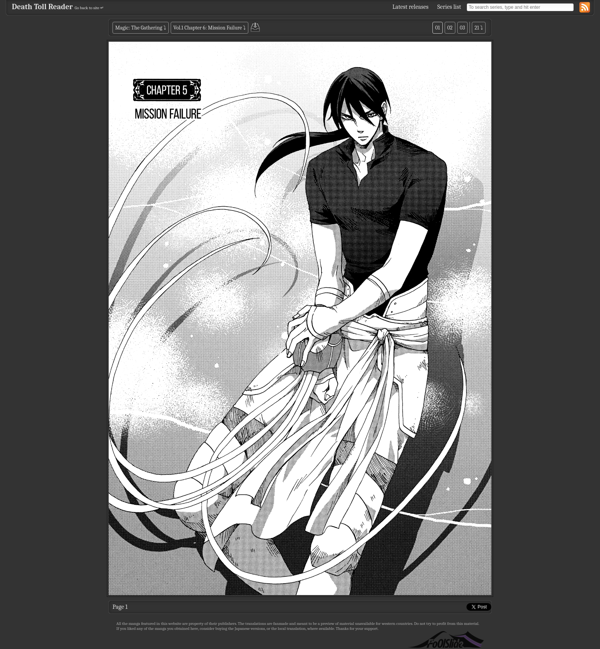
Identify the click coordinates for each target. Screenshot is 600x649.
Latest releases (411, 6)
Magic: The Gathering (138, 27)
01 (437, 27)
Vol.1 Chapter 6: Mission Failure (207, 27)
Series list (449, 6)
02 (450, 27)
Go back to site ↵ (89, 7)
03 (462, 27)
